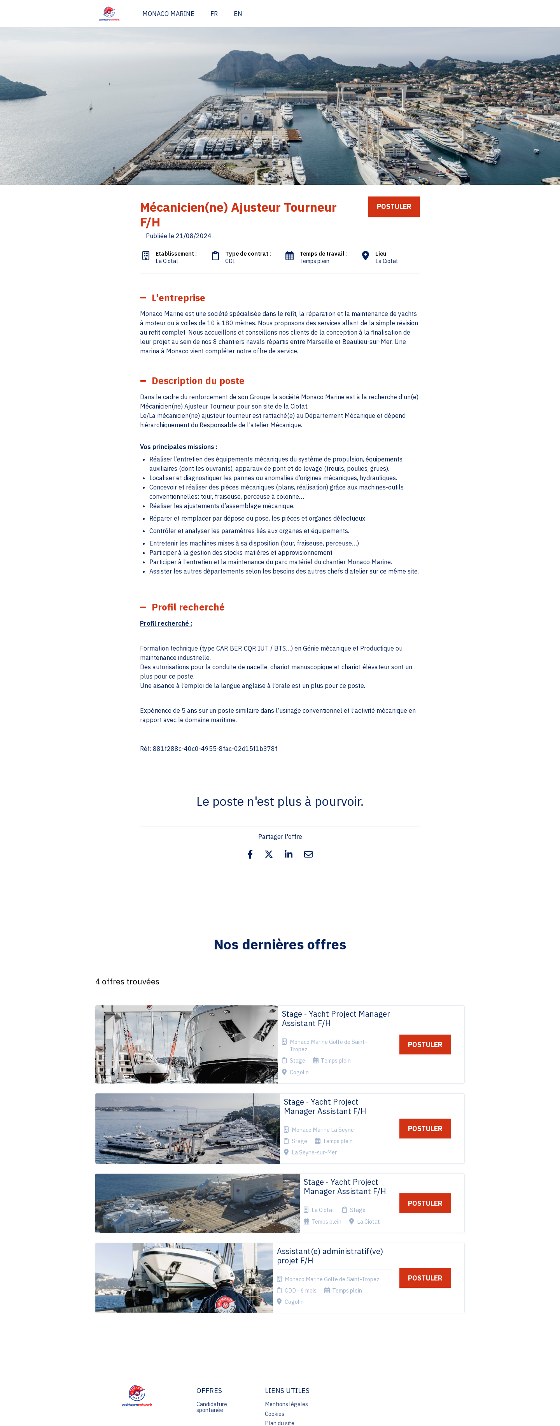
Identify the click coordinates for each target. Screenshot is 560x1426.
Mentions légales (286, 1291)
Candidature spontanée (211, 1293)
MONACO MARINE (168, 14)
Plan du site (279, 1310)
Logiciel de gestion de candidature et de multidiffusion (280, 1412)
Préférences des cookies (285, 1337)
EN (238, 14)
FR (214, 14)
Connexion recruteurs (278, 1322)
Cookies (274, 1300)
